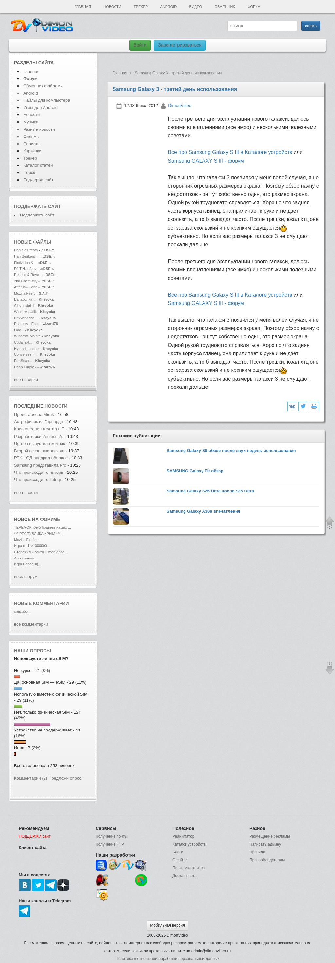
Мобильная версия (167, 925)
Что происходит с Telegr (37, 479)
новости (55, 406)
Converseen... (25, 354)
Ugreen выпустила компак (39, 443)
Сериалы (32, 143)
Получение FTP (110, 844)
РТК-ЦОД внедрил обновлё (41, 458)
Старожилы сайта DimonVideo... (40, 552)
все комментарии (31, 624)
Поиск (29, 172)
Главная (83, 7)
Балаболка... (24, 299)
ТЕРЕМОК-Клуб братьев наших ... (42, 527)
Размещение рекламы (269, 836)
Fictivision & (24, 263)
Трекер (141, 7)
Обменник (224, 7)
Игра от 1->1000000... (32, 546)
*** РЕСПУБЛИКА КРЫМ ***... (38, 534)
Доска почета (184, 875)
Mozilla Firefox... (27, 540)
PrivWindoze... (25, 318)
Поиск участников (188, 868)
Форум (253, 7)
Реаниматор (183, 836)
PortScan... (23, 361)
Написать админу (265, 844)
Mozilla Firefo (25, 293)
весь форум (25, 576)
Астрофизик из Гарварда (39, 421)
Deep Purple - (25, 367)
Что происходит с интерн (38, 472)
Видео (195, 7)
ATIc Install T (24, 305)
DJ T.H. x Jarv (25, 269)
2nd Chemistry (26, 281)
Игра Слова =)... (27, 564)
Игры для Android (40, 107)
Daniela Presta (26, 250)
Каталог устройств (189, 844)
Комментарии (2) (30, 778)
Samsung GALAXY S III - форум (206, 160)
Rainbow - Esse (26, 324)
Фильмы (31, 136)
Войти (139, 45)
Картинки (32, 150)
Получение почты (112, 836)
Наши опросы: (33, 650)
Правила (257, 852)
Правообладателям (267, 860)
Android (168, 7)
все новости (26, 492)
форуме (50, 519)
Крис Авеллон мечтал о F (39, 428)
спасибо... (22, 611)
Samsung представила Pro (40, 465)
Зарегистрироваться (179, 45)
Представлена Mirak (34, 414)
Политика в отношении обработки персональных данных (167, 958)
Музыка (30, 121)
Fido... (19, 330)
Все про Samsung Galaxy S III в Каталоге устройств (230, 152)
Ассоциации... (25, 558)
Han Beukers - (26, 256)
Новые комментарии (41, 603)
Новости (112, 7)
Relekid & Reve (26, 275)
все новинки (26, 379)
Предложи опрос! (65, 778)
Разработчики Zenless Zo (38, 436)
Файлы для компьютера (46, 100)
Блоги (177, 852)
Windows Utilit (25, 312)
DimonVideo (179, 105)
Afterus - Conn (25, 287)
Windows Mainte (27, 336)
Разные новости (39, 129)
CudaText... (23, 342)
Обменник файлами (43, 85)
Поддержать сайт (37, 206)
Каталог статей (38, 165)
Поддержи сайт (38, 179)
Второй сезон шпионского (39, 450)
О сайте (179, 860)
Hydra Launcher (27, 349)
